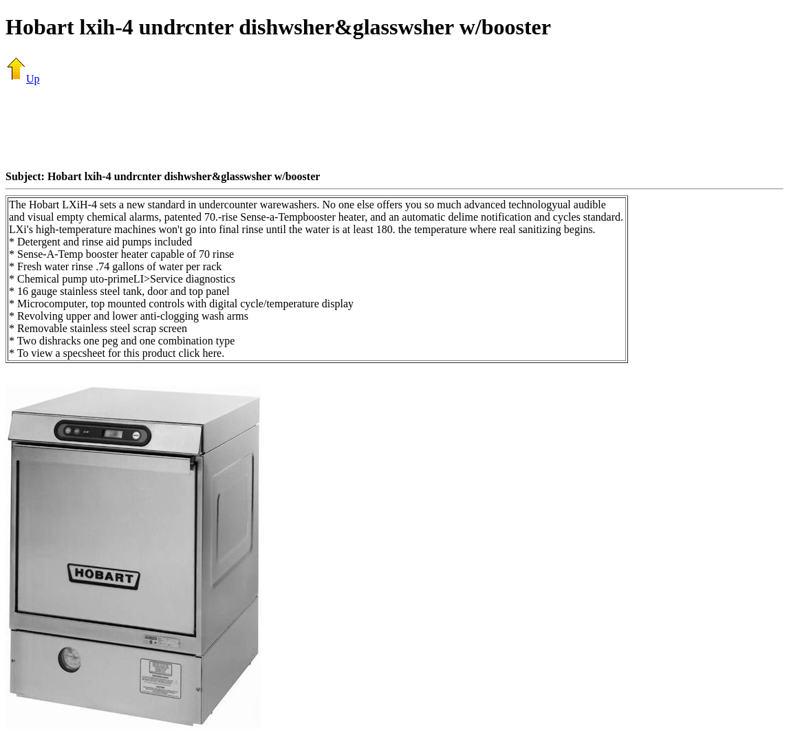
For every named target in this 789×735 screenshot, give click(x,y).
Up (23, 79)
